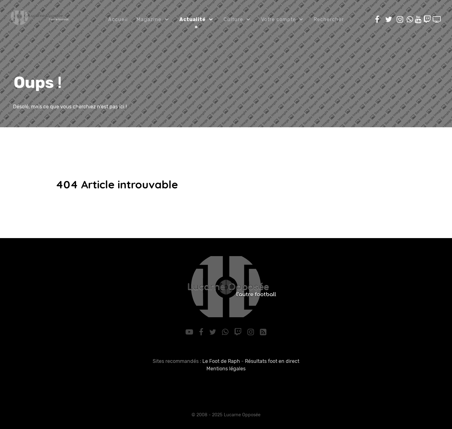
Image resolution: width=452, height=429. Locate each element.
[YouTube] (190, 332)
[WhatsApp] (226, 332)
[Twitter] (213, 332)
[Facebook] (202, 332)
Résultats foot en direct (272, 361)
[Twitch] (239, 332)
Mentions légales (226, 369)
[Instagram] (252, 332)
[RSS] (263, 332)
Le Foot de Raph (221, 361)
